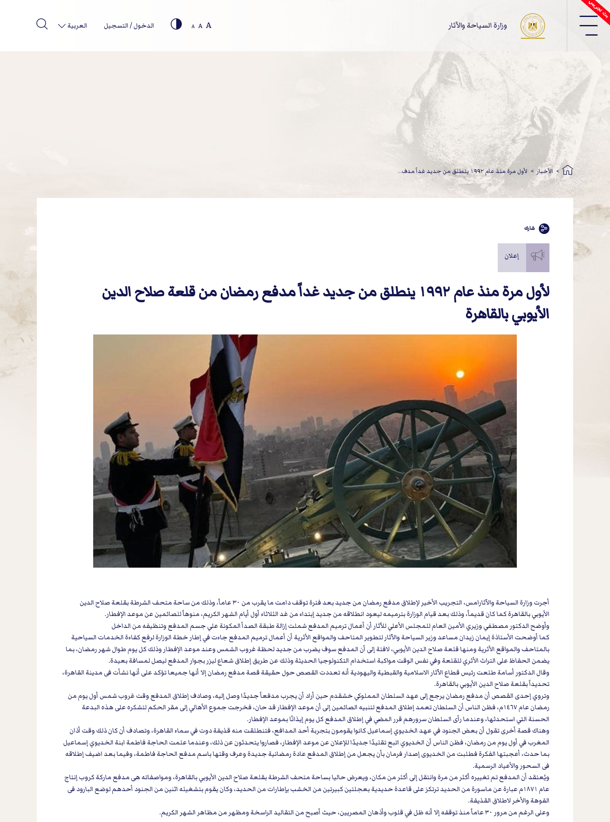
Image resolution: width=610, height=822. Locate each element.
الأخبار (545, 171)
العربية (76, 25)
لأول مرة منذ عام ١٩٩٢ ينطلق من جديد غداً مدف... (462, 171)
